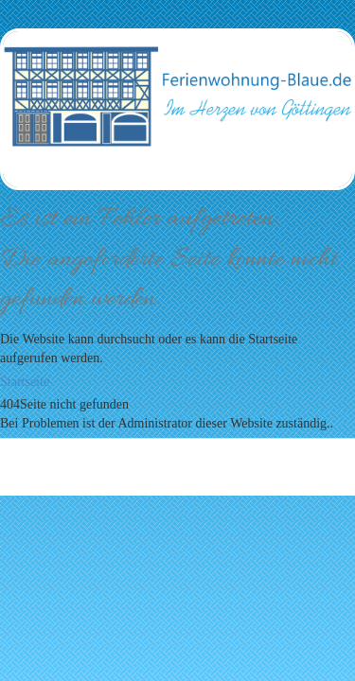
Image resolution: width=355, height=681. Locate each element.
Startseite (24, 382)
